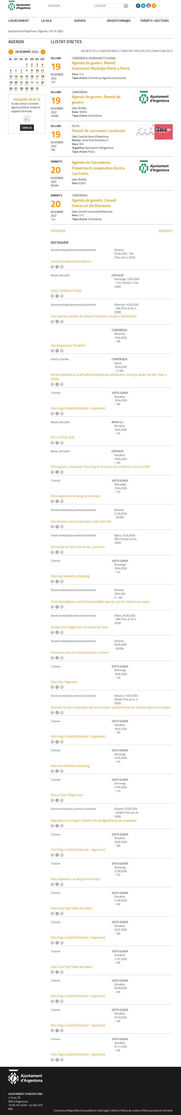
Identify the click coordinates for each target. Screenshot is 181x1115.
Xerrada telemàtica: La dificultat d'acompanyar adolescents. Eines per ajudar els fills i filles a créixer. (108, 376)
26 (10, 88)
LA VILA (46, 20)
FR (58, 6)
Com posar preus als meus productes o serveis (80, 652)
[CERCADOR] (107, 5)
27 (15, 88)
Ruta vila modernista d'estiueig (70, 576)
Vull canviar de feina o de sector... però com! (78, 547)
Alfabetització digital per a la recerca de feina (79, 627)
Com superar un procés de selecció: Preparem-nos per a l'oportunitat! (94, 316)
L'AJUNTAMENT (18, 20)
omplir (27, 128)
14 (21, 76)
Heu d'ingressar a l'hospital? (68, 345)
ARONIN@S (119, 20)
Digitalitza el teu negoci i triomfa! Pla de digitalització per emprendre (94, 820)
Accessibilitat (88, 1110)
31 (37, 88)
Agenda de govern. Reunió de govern (96, 99)
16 (31, 76)
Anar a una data (162, 51)
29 (26, 88)
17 (37, 76)
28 (21, 88)
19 (10, 82)
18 (42, 76)
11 (42, 70)
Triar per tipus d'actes (135, 51)
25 (42, 82)
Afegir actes (89, 51)
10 (37, 70)
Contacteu (60, 1110)
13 (15, 76)
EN (54, 6)
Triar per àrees (109, 51)
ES (49, 6)
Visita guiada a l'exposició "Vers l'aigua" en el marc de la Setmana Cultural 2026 (100, 466)
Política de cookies (130, 1110)
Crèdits (114, 1110)
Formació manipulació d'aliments (71, 261)
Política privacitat (152, 1110)
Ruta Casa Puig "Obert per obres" (72, 908)
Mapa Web (73, 1110)
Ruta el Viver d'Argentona (67, 795)
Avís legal (103, 1110)
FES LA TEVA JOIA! (62, 437)
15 (26, 76)
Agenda (43, 31)
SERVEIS (80, 20)
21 (21, 82)
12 (10, 76)
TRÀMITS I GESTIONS (154, 20)
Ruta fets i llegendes (64, 682)
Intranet (168, 1110)
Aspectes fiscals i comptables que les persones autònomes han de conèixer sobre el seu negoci (110, 707)
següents (166, 231)
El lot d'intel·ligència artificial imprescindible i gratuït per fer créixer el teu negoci (100, 601)
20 (15, 82)
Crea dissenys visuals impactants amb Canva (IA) (81, 521)
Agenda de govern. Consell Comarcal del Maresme (94, 203)
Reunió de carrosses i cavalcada (98, 131)
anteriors (58, 231)
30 (31, 88)
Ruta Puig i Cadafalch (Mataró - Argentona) (78, 408)
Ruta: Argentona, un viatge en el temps (75, 496)
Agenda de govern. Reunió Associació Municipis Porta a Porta (101, 65)
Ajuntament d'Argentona (22, 31)
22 (26, 82)
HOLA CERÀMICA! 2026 (66, 290)
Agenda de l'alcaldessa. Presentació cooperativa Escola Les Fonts (98, 167)
